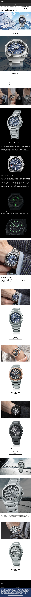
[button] (29, 1)
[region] (15, 592)
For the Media (3, 584)
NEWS (2, 583)
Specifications (15, 340)
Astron (8, 6)
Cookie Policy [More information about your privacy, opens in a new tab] (25, 593)
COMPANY (2, 582)
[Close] (29, 590)
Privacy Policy (18, 587)
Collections (4, 6)
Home (1, 6)
